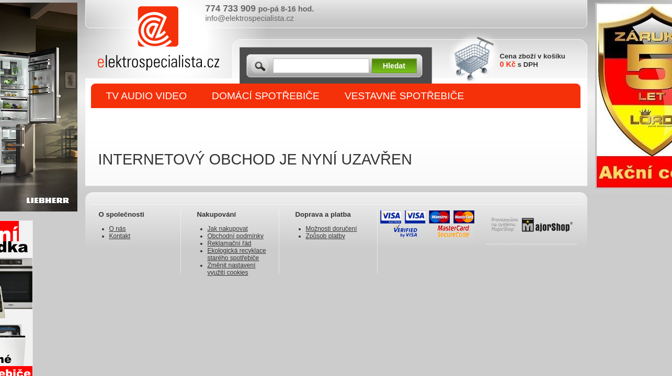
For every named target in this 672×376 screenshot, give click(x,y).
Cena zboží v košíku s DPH (532, 60)
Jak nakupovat (228, 228)
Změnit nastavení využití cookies (232, 269)
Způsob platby (325, 236)
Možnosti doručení (331, 228)
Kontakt (120, 236)
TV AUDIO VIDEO (146, 95)
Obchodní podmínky (236, 236)
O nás (117, 228)
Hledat (394, 66)
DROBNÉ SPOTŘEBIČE (161, 120)
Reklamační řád (230, 243)
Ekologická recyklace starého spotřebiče (237, 254)
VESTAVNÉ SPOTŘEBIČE (404, 95)
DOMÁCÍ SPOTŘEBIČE (266, 95)
